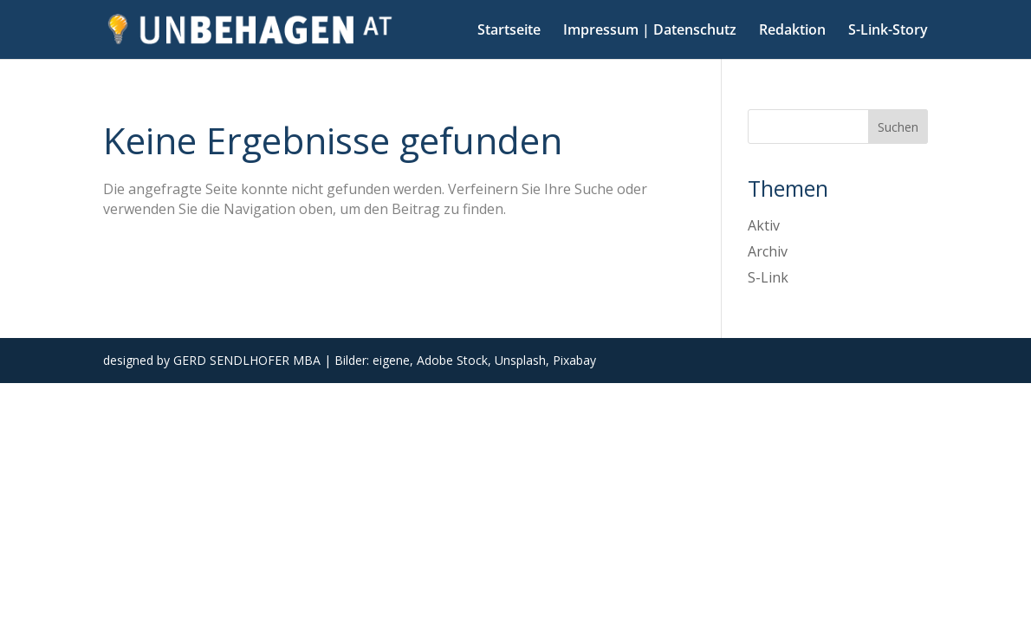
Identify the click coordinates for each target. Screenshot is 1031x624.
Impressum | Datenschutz (649, 31)
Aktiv (764, 225)
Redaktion (792, 31)
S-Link (768, 277)
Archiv (768, 251)
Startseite (509, 31)
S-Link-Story (888, 31)
